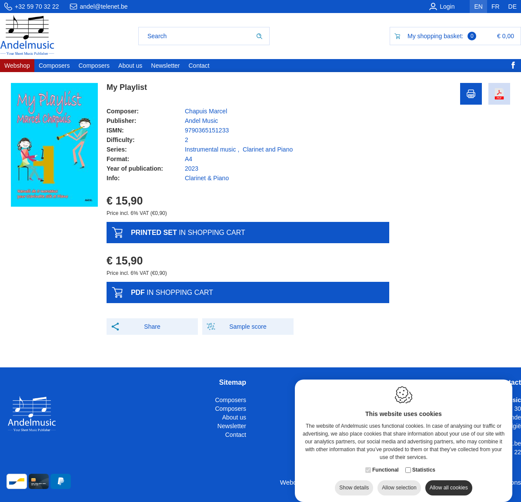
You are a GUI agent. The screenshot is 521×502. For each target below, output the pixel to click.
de (512, 6)
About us (234, 417)
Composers (230, 399)
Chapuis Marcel (206, 111)
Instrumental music (210, 149)
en (478, 6)
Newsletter (231, 426)
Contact (235, 434)
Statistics (423, 465)
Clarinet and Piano (268, 149)
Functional (385, 465)
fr (495, 6)
